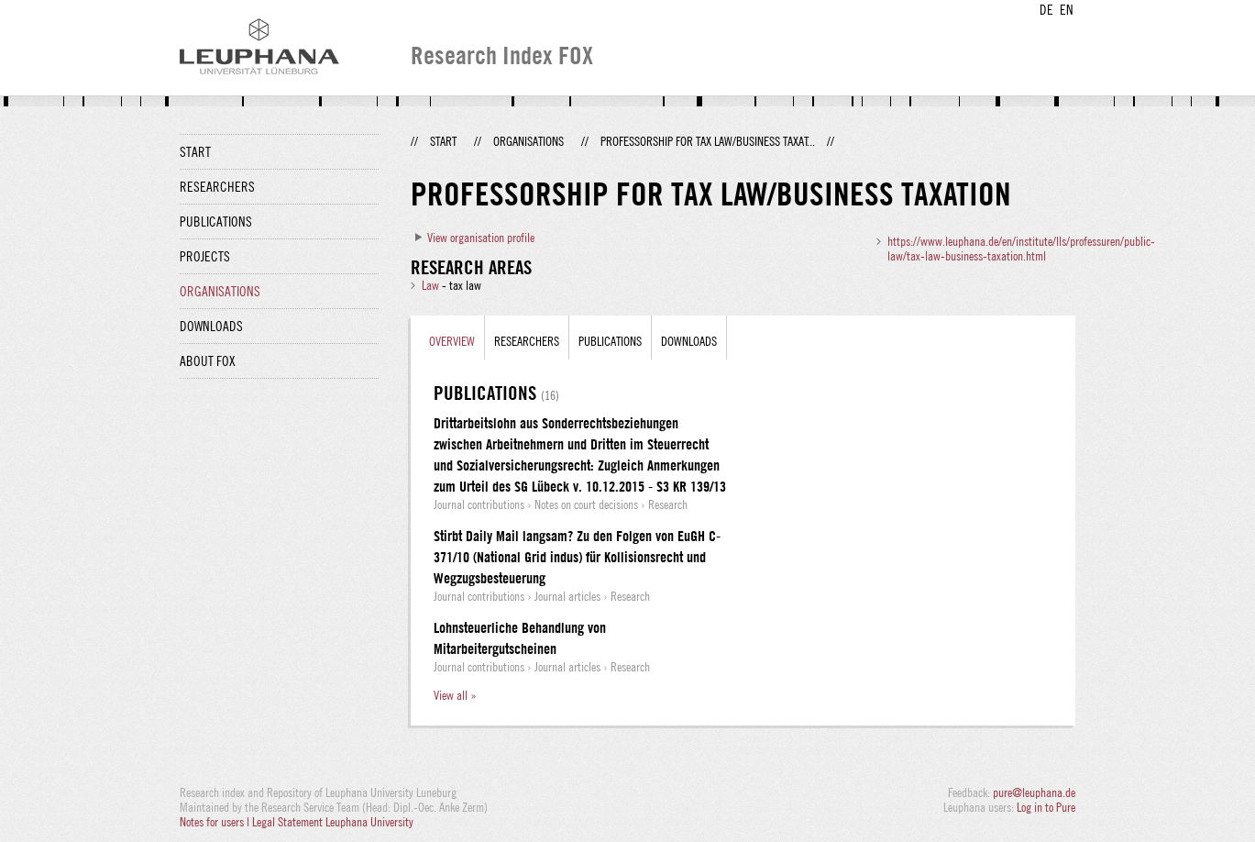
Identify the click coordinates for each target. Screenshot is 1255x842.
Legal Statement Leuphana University (332, 821)
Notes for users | (216, 821)
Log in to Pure (1046, 807)
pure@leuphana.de (1034, 792)
